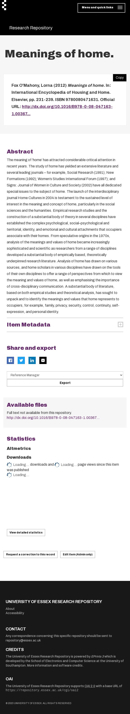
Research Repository (30, 27)
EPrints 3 (97, 656)
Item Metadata (28, 325)
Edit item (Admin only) (77, 554)
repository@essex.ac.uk (23, 640)
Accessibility (15, 613)
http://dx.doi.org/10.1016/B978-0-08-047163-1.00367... (53, 418)
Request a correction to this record (30, 554)
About (10, 609)
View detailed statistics (26, 532)
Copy (118, 76)
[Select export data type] (65, 375)
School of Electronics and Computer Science (63, 661)
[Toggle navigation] (101, 8)
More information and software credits (55, 665)
